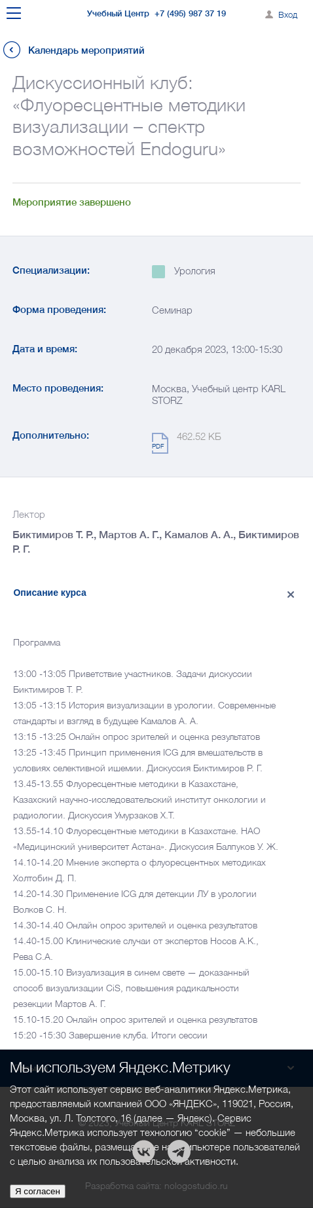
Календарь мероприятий (86, 50)
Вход (287, 14)
